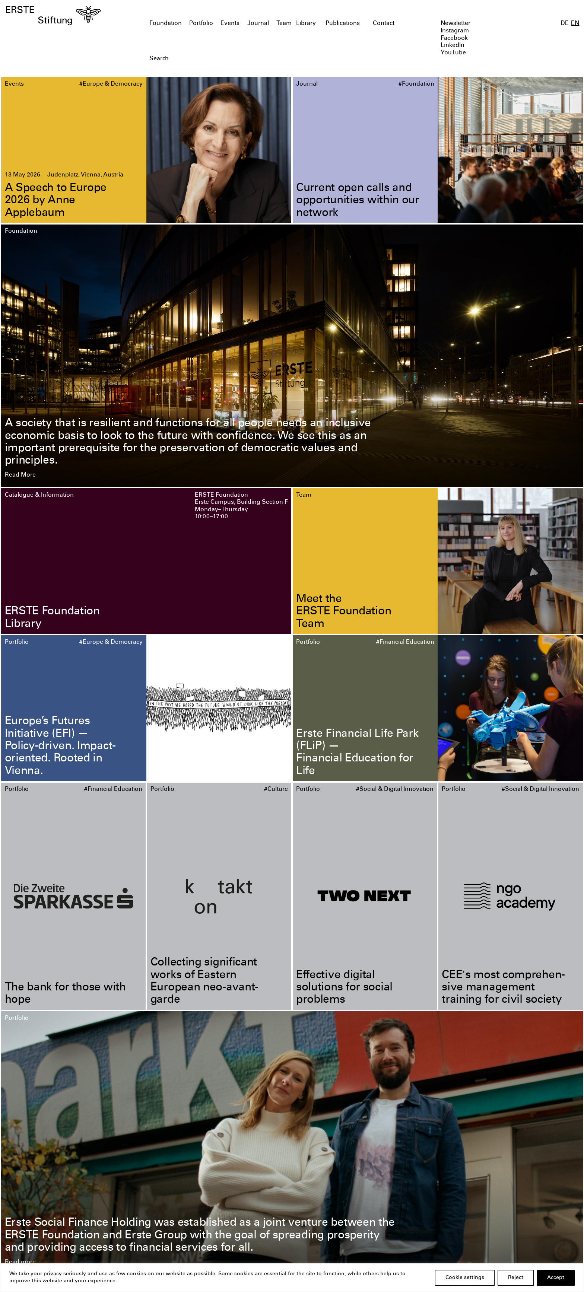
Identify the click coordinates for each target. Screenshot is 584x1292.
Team (284, 23)
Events (229, 23)
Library (306, 23)
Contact (383, 23)
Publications (343, 23)
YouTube (453, 53)
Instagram (455, 31)
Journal (258, 23)
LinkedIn (452, 45)
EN (575, 23)
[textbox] (245, 59)
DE (565, 23)
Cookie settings (464, 1277)
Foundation (165, 23)
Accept (555, 1277)
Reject (515, 1277)
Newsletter (455, 23)
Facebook (454, 38)
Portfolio (201, 23)
